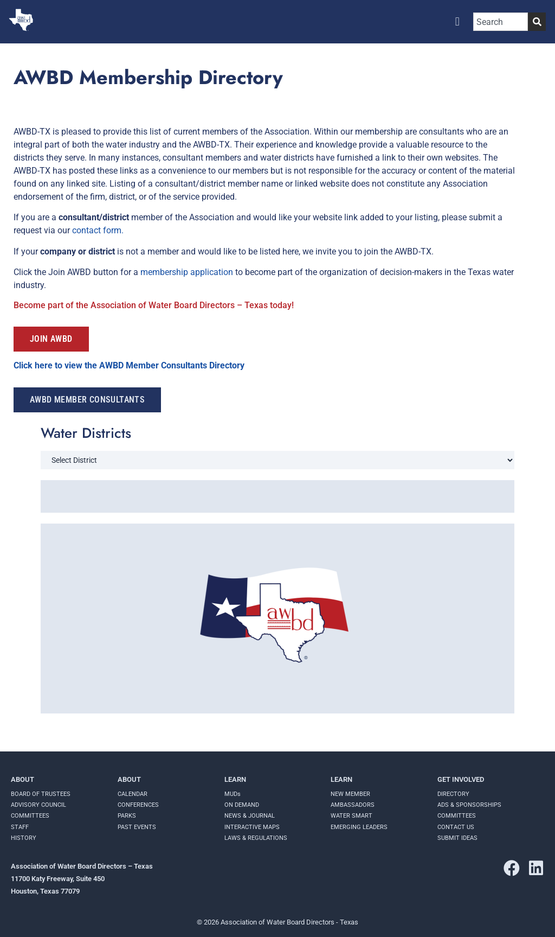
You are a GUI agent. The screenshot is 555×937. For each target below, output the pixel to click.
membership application (186, 272)
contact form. (99, 230)
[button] (457, 22)
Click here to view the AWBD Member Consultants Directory (130, 365)
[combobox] (500, 21)
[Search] (537, 21)
